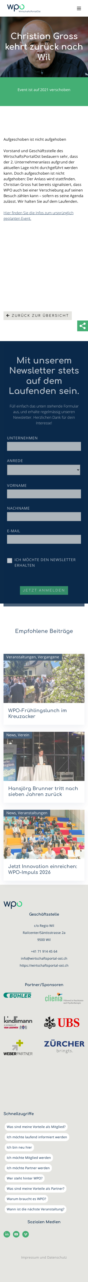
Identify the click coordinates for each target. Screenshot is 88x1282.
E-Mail (13, 539)
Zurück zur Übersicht (37, 315)
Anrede (15, 469)
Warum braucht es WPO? (26, 1199)
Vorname (17, 493)
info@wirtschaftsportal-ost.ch (44, 958)
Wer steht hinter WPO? (24, 1178)
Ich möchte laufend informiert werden (37, 1137)
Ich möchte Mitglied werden (29, 1157)
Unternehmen (22, 446)
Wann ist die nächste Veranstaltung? (35, 1209)
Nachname (18, 516)
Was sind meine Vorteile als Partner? (35, 1188)
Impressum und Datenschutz (44, 1257)
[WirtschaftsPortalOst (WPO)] (24, 8)
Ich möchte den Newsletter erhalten (45, 570)
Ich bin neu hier (19, 1147)
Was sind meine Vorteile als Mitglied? (36, 1126)
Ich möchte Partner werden (28, 1168)
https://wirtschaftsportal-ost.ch (44, 965)
